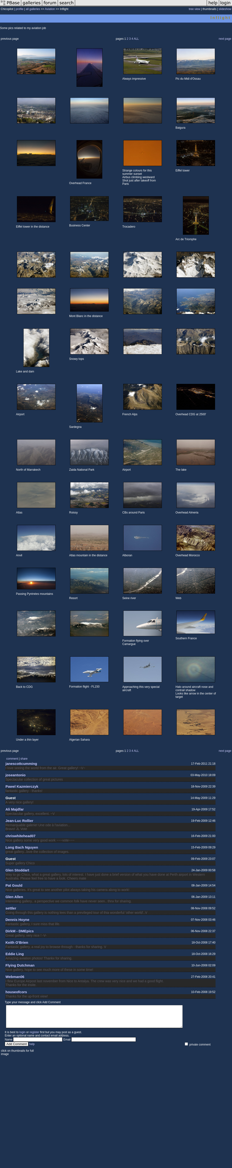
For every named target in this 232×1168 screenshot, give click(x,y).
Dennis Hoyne (17, 920)
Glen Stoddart (17, 870)
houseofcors (16, 992)
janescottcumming (21, 764)
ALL (136, 38)
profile (19, 9)
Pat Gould (13, 885)
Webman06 (14, 977)
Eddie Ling (14, 954)
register (34, 1036)
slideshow (225, 9)
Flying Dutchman (20, 965)
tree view (194, 9)
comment (12, 758)
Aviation (50, 9)
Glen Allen (14, 897)
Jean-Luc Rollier (19, 821)
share (23, 758)
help (32, 1048)
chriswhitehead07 (20, 836)
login (22, 1036)
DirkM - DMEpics (19, 931)
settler (10, 908)
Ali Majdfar (14, 809)
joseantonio (15, 775)
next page (225, 38)
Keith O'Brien (16, 942)
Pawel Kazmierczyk (21, 786)
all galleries (33, 9)
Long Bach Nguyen (21, 847)
